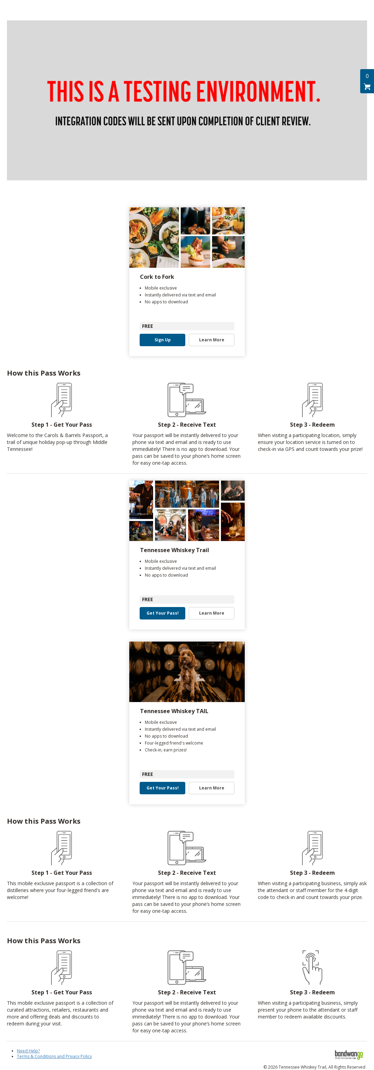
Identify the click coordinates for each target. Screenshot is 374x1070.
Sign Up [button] (163, 340)
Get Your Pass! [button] (163, 613)
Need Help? (28, 1051)
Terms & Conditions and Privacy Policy (54, 1056)
